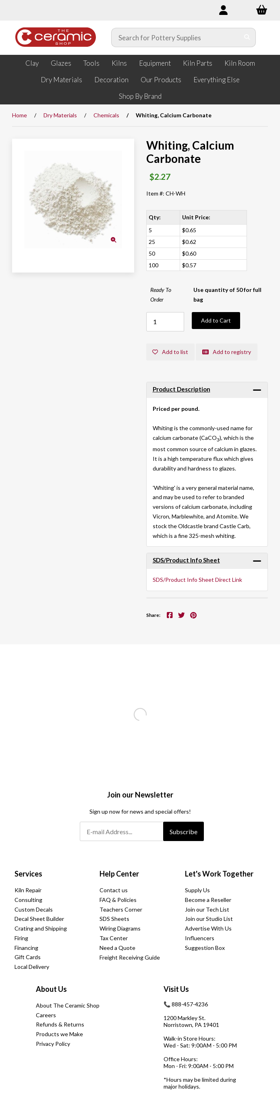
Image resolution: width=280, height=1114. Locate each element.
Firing (21, 938)
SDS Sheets (114, 918)
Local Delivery (32, 966)
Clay (32, 63)
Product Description (181, 389)
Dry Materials (61, 79)
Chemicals (106, 115)
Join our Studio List (209, 918)
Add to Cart (216, 320)
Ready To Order (160, 294)
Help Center (119, 873)
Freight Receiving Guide (130, 957)
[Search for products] (175, 37)
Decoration (111, 79)
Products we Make (59, 1034)
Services (28, 873)
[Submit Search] (247, 37)
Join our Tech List (207, 909)
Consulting (28, 899)
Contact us (114, 890)
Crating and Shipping (41, 928)
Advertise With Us (208, 928)
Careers (46, 1015)
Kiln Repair (28, 890)
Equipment (155, 63)
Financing (26, 947)
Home (19, 115)
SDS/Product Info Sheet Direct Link (197, 580)
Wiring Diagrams (120, 928)
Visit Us (176, 989)
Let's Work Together (219, 873)
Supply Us (197, 890)
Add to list (171, 351)
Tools (91, 63)
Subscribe (183, 831)
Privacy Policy (53, 1043)
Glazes (61, 63)
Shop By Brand (140, 96)
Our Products (161, 79)
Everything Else (216, 79)
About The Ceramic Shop (68, 1005)
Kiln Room (239, 63)
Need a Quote (117, 947)
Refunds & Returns (60, 1024)
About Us (51, 989)
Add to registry (227, 351)
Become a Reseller (208, 899)
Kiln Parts (197, 63)
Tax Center (114, 938)
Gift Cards (28, 957)
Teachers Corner (121, 909)
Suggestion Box (205, 947)
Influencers (199, 938)
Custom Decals (34, 909)
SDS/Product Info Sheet (186, 560)
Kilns (119, 63)
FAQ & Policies (118, 899)
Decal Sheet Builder (39, 918)
